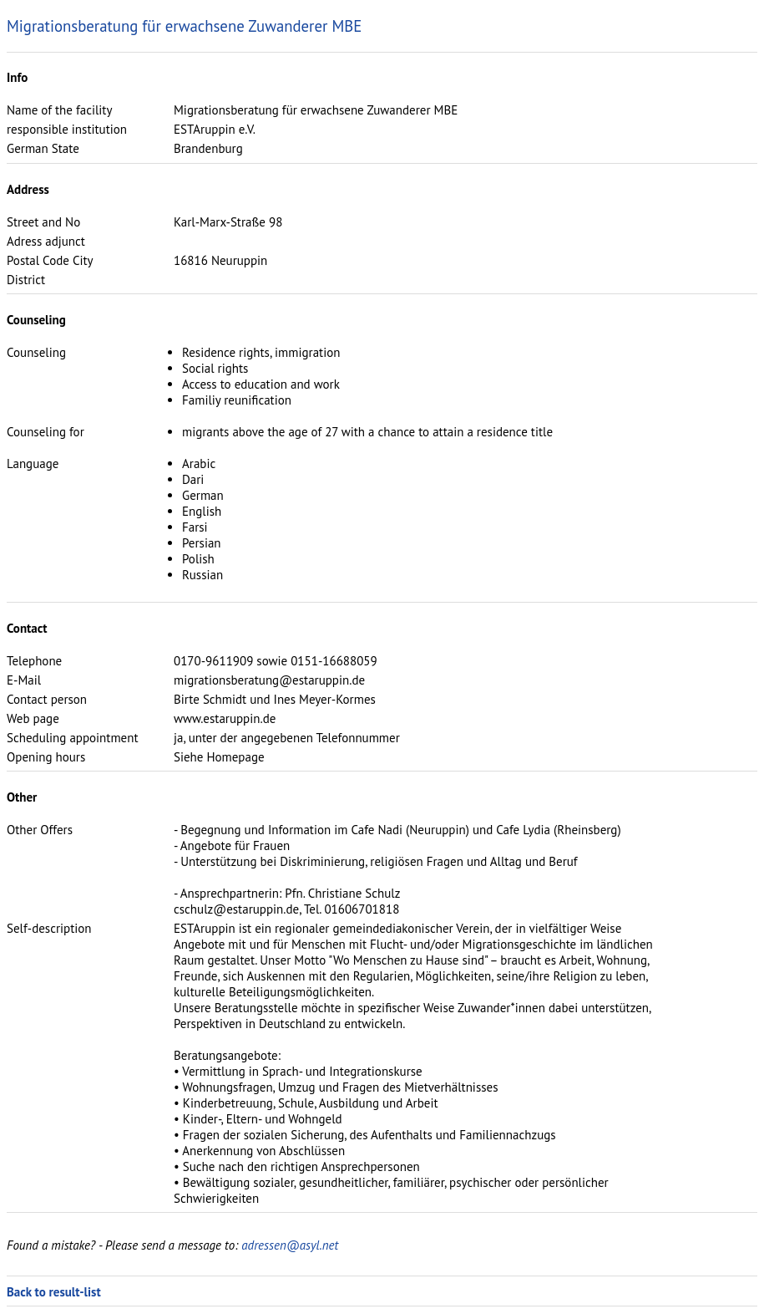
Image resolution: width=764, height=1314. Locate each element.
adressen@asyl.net (289, 1245)
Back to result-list (54, 1292)
